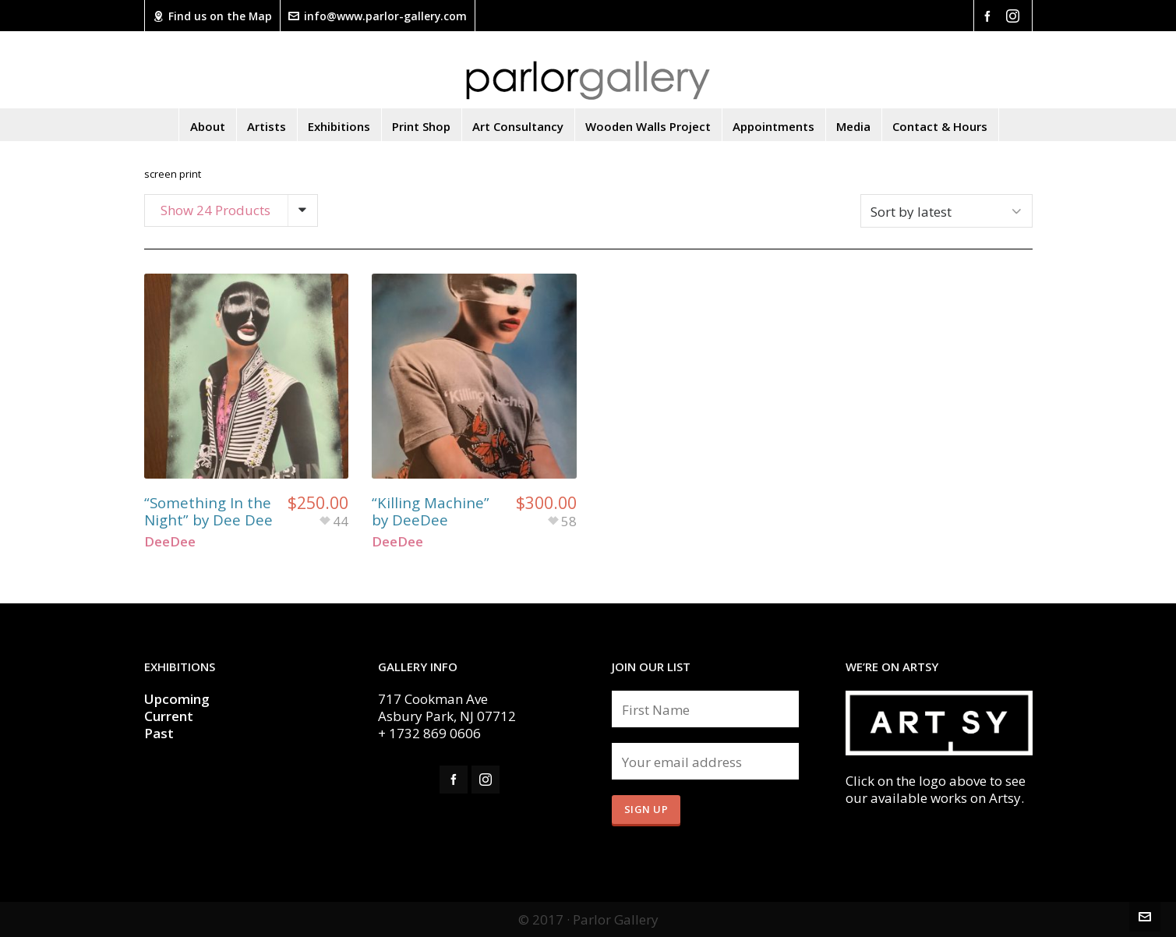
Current (170, 716)
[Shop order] (946, 211)
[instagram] (1015, 16)
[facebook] (990, 15)
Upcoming (177, 699)
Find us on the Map (212, 16)
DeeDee (170, 541)
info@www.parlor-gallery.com (377, 16)
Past (159, 733)
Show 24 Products (215, 210)
